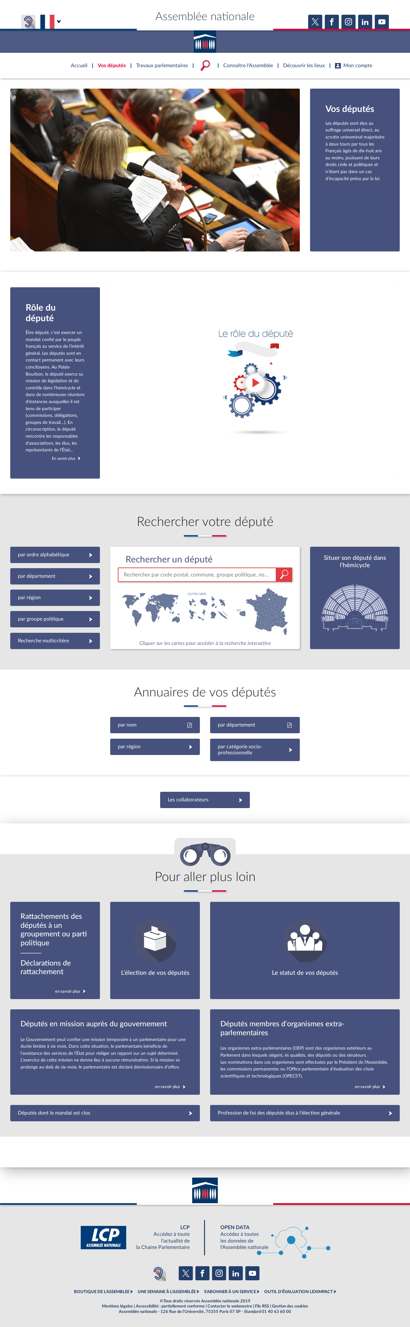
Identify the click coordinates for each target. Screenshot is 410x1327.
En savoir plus (63, 458)
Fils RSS (262, 1306)
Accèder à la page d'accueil (205, 39)
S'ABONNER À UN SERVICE (230, 1292)
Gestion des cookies (290, 1306)
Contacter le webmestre (230, 1306)
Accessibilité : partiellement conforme (170, 1306)
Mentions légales (117, 1306)
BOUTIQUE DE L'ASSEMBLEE (101, 1292)
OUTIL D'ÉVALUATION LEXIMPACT (298, 1292)
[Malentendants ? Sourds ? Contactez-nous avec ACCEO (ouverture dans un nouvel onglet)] (158, 1273)
